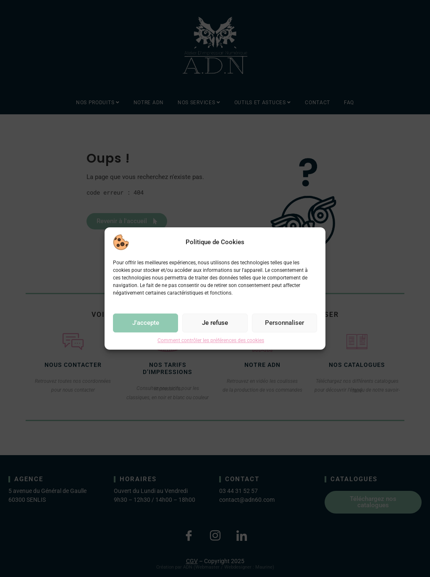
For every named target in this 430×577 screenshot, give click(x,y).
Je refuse (215, 323)
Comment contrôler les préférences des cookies (210, 340)
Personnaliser (284, 323)
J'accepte (145, 323)
